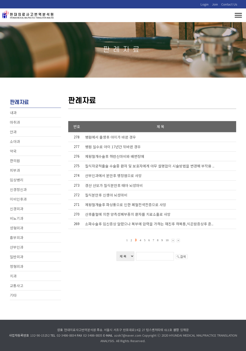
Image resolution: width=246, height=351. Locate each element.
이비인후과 (18, 199)
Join (215, 4)
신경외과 (16, 208)
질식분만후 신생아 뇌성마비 (106, 194)
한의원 (15, 160)
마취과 (15, 122)
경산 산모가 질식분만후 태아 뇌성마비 (114, 185)
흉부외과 (16, 237)
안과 (13, 131)
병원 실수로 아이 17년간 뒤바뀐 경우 (113, 146)
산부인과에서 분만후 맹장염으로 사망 (113, 175)
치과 (13, 275)
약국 (13, 151)
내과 (13, 112)
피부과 (15, 170)
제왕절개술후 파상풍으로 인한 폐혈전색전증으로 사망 (125, 204)
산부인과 (16, 247)
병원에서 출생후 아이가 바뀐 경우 (110, 137)
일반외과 (16, 256)
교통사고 (16, 285)
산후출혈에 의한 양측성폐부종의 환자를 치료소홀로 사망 (128, 214)
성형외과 (16, 227)
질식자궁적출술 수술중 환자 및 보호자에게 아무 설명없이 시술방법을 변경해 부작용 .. (149, 165)
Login (205, 4)
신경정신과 (18, 189)
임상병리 (16, 179)
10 (167, 240)
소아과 (15, 141)
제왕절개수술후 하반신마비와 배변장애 (114, 156)
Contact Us (229, 4)
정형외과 (16, 266)
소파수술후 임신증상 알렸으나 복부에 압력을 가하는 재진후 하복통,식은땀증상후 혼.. (149, 223)
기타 (13, 295)
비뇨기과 (16, 218)
